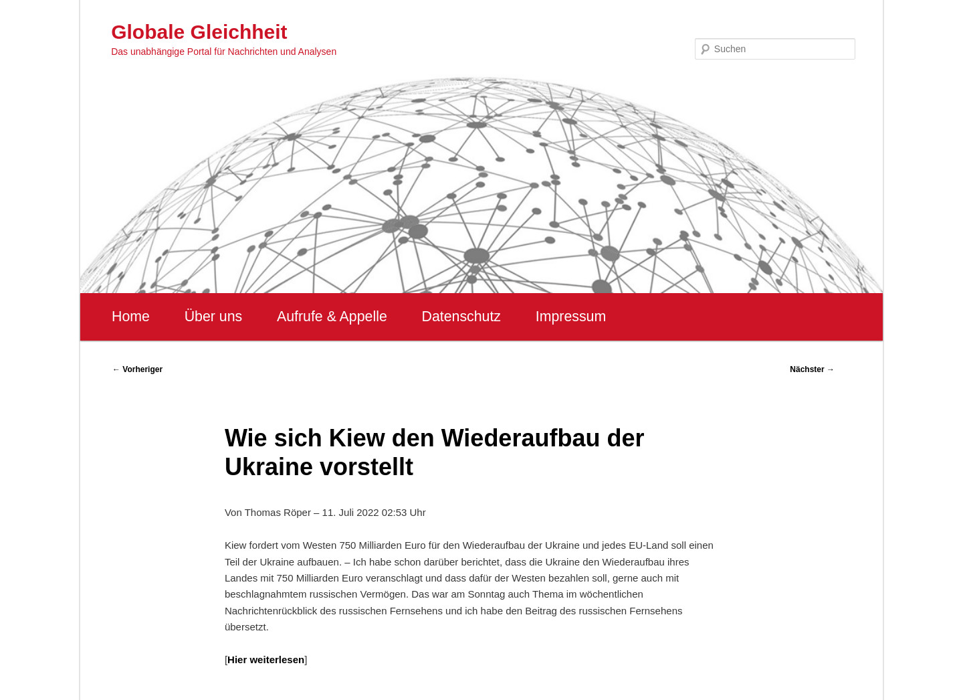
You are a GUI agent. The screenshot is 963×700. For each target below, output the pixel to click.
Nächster (812, 369)
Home (131, 317)
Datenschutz (461, 317)
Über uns (214, 317)
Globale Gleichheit (199, 32)
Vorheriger (137, 369)
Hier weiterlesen (265, 659)
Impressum (571, 317)
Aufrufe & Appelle (332, 317)
